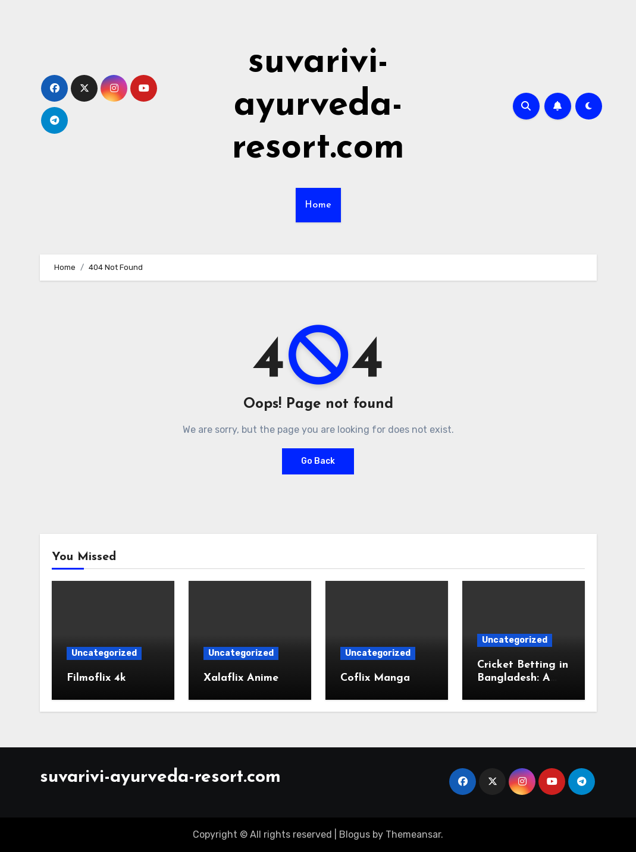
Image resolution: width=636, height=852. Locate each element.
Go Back (318, 461)
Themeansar (413, 834)
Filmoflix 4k (96, 678)
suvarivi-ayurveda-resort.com (318, 105)
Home (318, 205)
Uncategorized (104, 653)
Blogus (354, 834)
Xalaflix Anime (240, 678)
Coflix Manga (375, 678)
